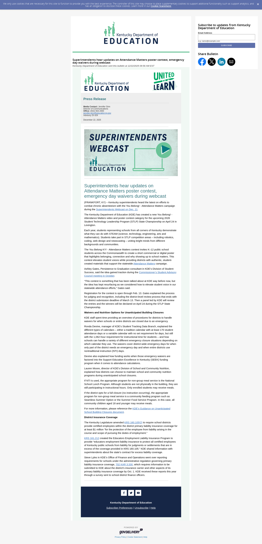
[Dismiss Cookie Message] (258, 3)
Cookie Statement (161, 6)
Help (153, 507)
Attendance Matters (144, 263)
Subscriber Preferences (119, 507)
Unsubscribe (141, 507)
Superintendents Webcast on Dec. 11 (117, 209)
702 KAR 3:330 (124, 464)
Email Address (205, 33)
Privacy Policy (120, 537)
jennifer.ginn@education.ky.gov (97, 113)
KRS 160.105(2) (133, 422)
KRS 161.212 (91, 438)
